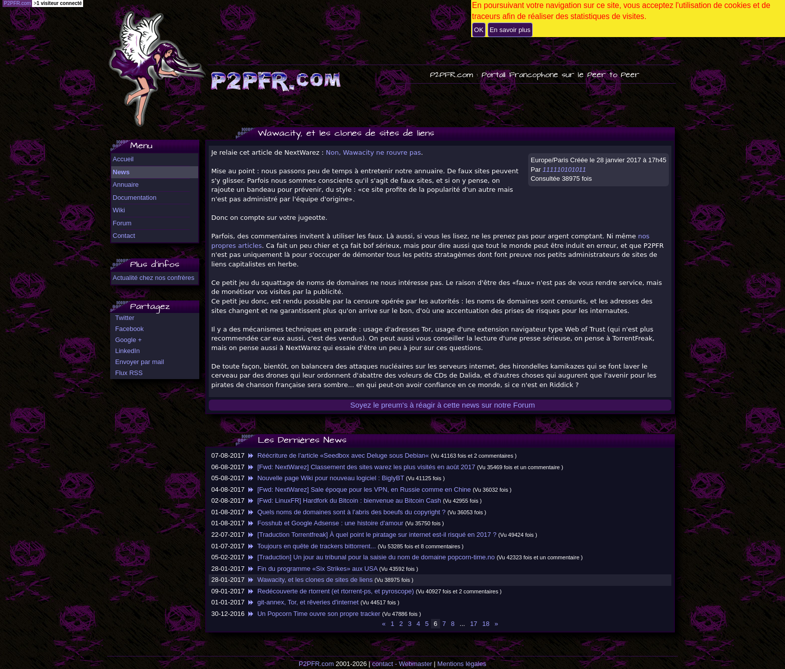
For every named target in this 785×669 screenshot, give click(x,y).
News (121, 172)
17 (473, 623)
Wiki (119, 210)
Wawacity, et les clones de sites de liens (309, 579)
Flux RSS (129, 373)
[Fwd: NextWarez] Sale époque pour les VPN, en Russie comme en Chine (358, 489)
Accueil (123, 159)
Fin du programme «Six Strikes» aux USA (311, 568)
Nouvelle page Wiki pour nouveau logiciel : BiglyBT (325, 478)
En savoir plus (510, 30)
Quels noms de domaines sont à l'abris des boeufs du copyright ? (346, 512)
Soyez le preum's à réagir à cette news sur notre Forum (442, 405)
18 (485, 623)
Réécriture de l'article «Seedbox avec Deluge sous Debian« (337, 455)
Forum (122, 223)
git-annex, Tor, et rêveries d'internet (302, 602)
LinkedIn (127, 351)
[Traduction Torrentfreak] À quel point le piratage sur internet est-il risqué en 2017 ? (371, 534)
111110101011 (564, 169)
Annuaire (126, 184)
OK (479, 30)
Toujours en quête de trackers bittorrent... (311, 546)
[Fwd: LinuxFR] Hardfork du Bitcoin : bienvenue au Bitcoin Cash (343, 500)
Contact (124, 235)
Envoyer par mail (139, 362)
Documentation (134, 197)
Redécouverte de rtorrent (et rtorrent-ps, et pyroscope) (330, 591)
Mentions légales (462, 663)
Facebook (129, 328)
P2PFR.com (316, 663)
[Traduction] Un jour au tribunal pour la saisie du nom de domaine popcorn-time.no (370, 557)
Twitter (124, 317)
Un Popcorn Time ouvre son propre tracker (313, 613)
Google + (128, 340)
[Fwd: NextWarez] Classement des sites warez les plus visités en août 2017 (360, 467)
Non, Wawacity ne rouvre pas (373, 152)
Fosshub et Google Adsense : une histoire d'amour (324, 523)
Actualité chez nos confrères (153, 277)
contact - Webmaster (402, 663)
